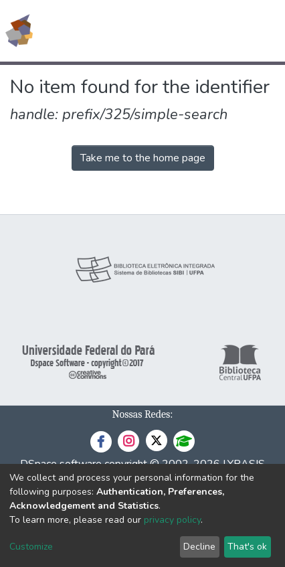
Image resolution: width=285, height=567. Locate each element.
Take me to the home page (142, 158)
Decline (199, 546)
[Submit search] (177, 31)
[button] (197, 31)
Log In (224, 30)
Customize (31, 546)
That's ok (247, 546)
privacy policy (172, 519)
